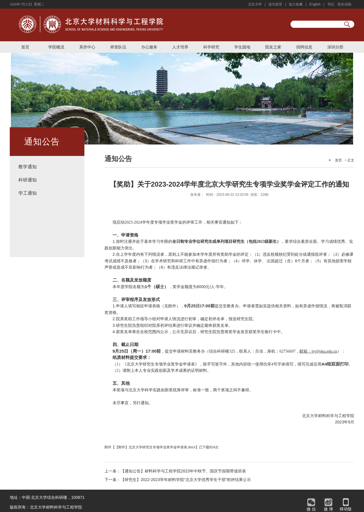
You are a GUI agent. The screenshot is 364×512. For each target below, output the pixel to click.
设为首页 (275, 4)
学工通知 (27, 193)
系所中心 (87, 47)
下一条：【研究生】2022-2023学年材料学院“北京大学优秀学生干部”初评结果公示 (177, 479)
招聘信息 (304, 47)
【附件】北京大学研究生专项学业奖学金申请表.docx (155, 447)
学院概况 (56, 47)
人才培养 (180, 47)
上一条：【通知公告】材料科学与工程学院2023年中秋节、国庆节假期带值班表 (175, 471)
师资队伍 (118, 47)
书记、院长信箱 (339, 4)
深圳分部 (335, 47)
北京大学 (255, 4)
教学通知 (27, 166)
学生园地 (242, 47)
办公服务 (149, 47)
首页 (25, 47)
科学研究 (211, 47)
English (315, 4)
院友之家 (273, 47)
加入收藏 (296, 4)
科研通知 (27, 179)
